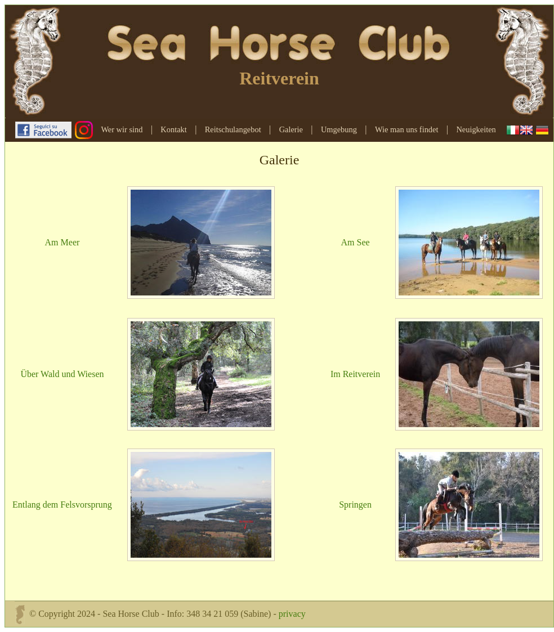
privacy (292, 613)
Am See (355, 242)
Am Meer (62, 242)
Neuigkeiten (475, 129)
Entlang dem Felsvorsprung (62, 504)
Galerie (291, 129)
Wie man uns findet (407, 129)
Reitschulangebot (233, 129)
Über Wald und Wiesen (62, 374)
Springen (355, 504)
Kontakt (173, 129)
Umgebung (339, 129)
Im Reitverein (355, 374)
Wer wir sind (121, 129)
